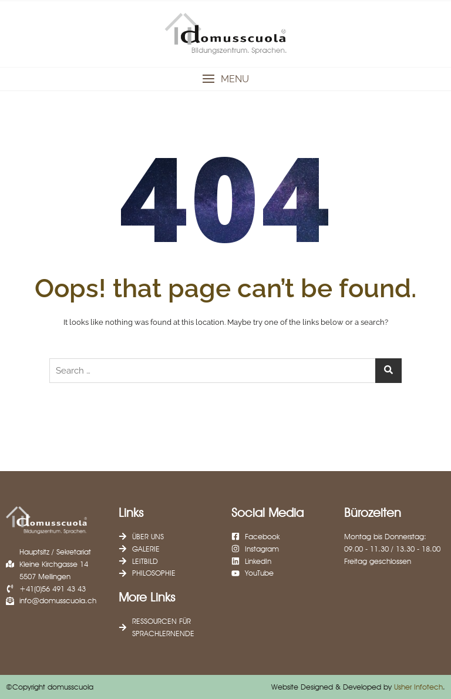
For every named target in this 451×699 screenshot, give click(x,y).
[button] (225, 79)
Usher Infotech (418, 686)
